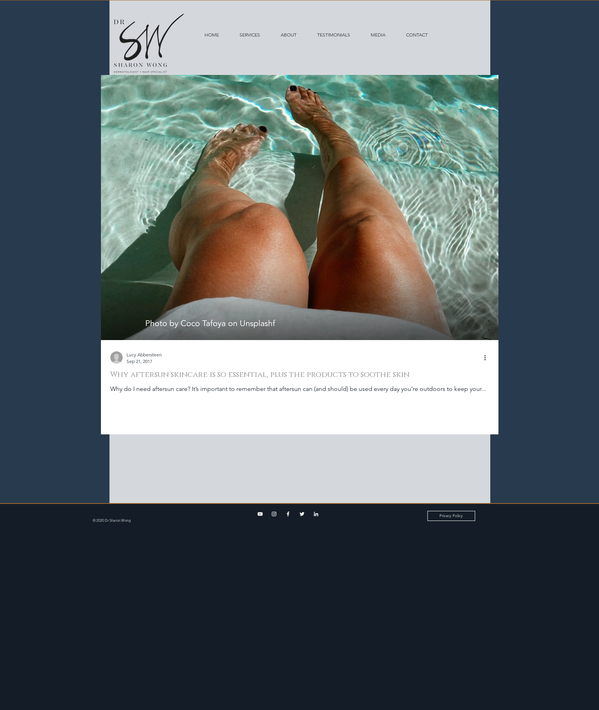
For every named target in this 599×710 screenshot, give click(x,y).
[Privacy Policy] (451, 516)
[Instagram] (274, 514)
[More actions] (488, 357)
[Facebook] (288, 514)
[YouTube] (260, 514)
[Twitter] (302, 514)
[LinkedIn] (316, 514)
